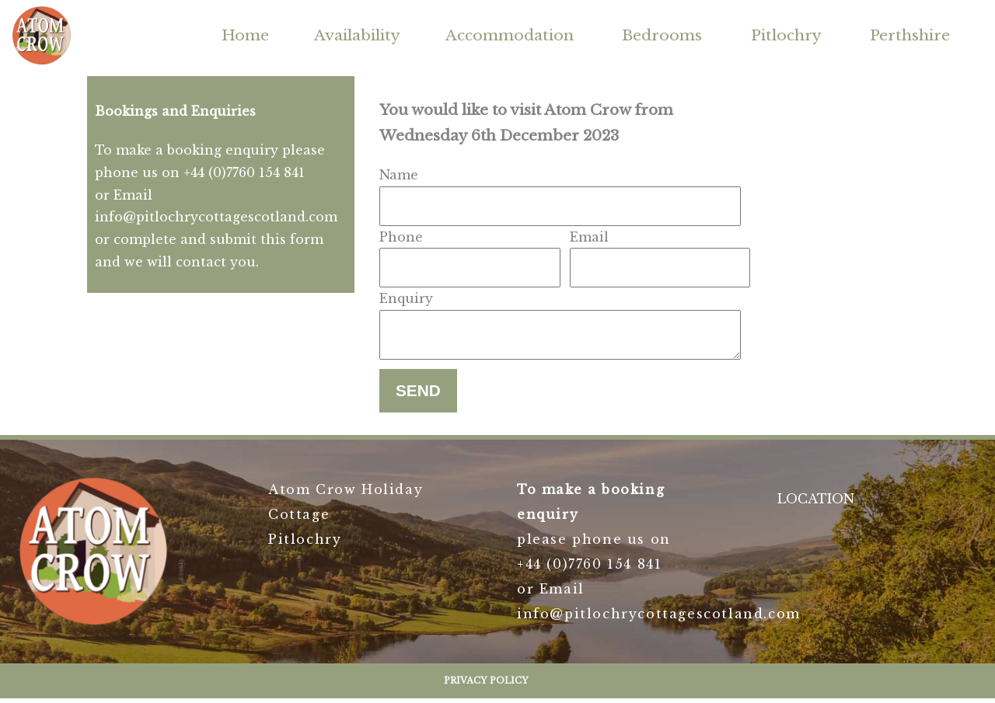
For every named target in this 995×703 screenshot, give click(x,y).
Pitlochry (786, 35)
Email (589, 237)
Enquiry (406, 298)
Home (245, 35)
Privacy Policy (486, 685)
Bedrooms (662, 35)
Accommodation (509, 35)
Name (398, 175)
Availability (357, 35)
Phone (401, 237)
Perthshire (910, 35)
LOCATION (815, 503)
